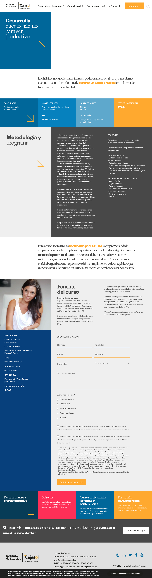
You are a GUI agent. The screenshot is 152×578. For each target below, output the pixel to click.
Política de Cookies (70, 576)
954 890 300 (69, 564)
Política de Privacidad (76, 567)
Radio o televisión (68, 409)
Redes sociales (67, 399)
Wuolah (63, 418)
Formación (129, 499)
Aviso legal (59, 567)
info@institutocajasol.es (65, 560)
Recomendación (67, 413)
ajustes (96, 576)
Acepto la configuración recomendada (125, 573)
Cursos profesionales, (93, 500)
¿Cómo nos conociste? (66, 395)
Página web (65, 404)
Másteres (47, 497)
